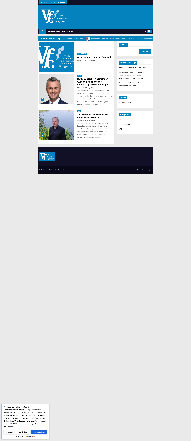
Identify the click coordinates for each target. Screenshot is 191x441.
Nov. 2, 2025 (84, 60)
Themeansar (80, 170)
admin (92, 60)
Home (139, 170)
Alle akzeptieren (39, 432)
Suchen (123, 45)
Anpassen (9, 432)
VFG (79, 111)
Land (79, 75)
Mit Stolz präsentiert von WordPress (50, 170)
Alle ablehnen (23, 432)
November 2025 (125, 102)
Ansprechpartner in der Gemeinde (60, 31)
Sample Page (146, 170)
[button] (145, 31)
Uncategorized (82, 54)
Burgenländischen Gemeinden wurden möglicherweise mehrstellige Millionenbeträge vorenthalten (133, 75)
